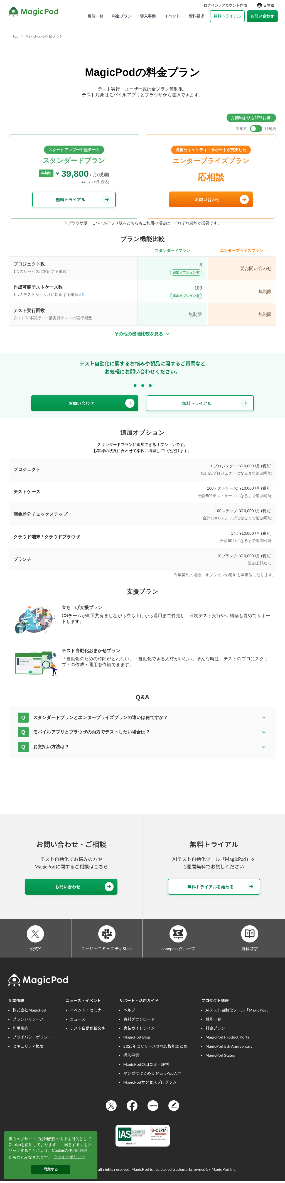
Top (15, 36)
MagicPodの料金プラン (44, 36)
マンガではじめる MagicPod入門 (152, 1074)
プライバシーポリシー (32, 1039)
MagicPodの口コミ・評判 (146, 1066)
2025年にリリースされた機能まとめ (155, 1047)
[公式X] (35, 934)
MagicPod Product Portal (227, 1039)
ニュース (77, 1020)
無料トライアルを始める (221, 886)
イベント (172, 16)
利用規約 (20, 1029)
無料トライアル (227, 16)
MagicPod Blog (136, 1039)
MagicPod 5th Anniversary (228, 1047)
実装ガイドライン (139, 1029)
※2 (81, 295)
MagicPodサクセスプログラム (149, 1084)
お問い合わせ (262, 16)
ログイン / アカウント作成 (225, 5)
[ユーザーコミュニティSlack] (107, 934)
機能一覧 (95, 16)
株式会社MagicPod (29, 1011)
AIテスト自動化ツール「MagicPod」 (238, 1011)
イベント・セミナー (87, 1011)
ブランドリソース (28, 1020)
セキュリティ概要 (28, 1047)
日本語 (265, 5)
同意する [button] (50, 1169)
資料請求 (196, 16)
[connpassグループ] (178, 934)
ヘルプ (129, 1011)
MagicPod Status (220, 1056)
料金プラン (121, 16)
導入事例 (148, 16)
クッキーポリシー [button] (69, 1157)
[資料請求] (249, 934)
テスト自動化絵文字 (87, 1029)
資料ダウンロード (139, 1020)
